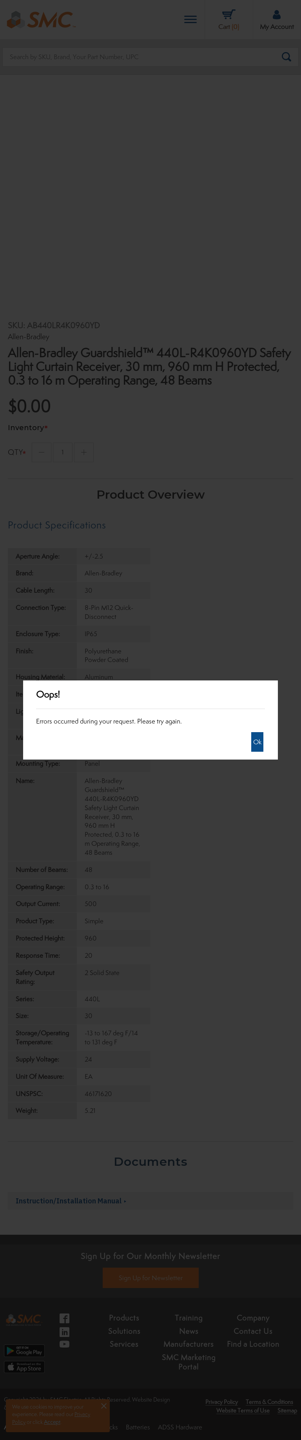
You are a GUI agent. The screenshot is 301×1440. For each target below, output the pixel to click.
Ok (257, 742)
